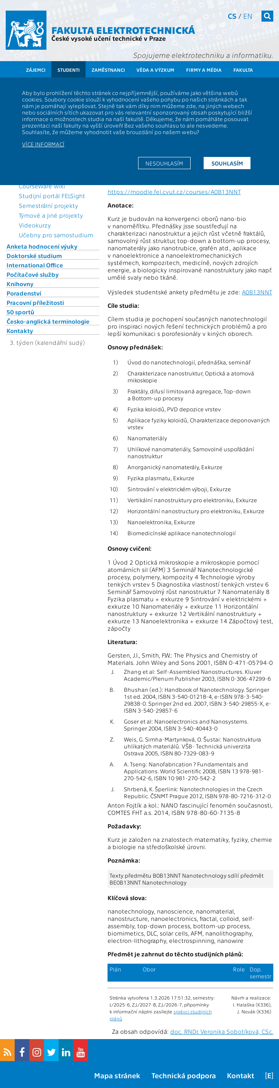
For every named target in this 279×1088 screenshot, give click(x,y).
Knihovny (20, 283)
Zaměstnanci (108, 70)
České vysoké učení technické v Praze (108, 38)
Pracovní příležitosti (35, 302)
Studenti (68, 70)
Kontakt (240, 1075)
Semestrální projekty (48, 205)
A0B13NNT (257, 292)
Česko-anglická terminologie (48, 321)
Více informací (43, 144)
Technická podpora (184, 1075)
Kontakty (20, 330)
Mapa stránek (117, 1075)
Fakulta (243, 70)
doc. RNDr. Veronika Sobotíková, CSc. (221, 1031)
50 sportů (20, 312)
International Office (35, 265)
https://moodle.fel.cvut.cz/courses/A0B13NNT (174, 191)
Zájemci (36, 70)
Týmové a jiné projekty (51, 215)
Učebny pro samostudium (56, 234)
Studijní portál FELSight (52, 195)
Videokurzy (35, 225)
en (248, 15)
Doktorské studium (34, 255)
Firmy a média (204, 70)
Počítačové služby (33, 274)
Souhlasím (227, 163)
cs (232, 15)
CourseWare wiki (42, 186)
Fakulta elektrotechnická (123, 29)
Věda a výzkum (155, 70)
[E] (269, 1075)
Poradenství (24, 293)
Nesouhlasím (164, 163)
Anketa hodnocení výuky (42, 246)
